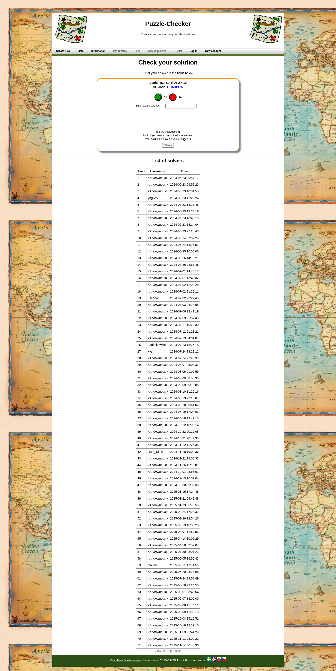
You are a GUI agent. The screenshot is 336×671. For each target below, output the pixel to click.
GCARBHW (175, 87)
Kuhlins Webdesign (126, 660)
